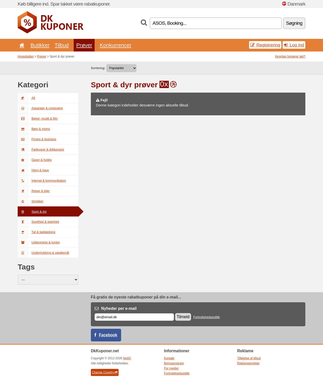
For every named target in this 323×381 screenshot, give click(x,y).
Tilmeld (183, 317)
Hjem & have (33, 170)
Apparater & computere (40, 108)
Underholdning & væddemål (43, 253)
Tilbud (62, 45)
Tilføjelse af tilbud (249, 358)
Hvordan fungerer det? (290, 56)
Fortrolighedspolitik (206, 317)
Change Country (105, 372)
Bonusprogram (174, 363)
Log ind (294, 44)
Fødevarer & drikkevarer (41, 150)
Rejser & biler (34, 191)
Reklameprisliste (248, 363)
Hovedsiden (26, 56)
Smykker (30, 201)
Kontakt (169, 358)
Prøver (84, 45)
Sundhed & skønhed (38, 222)
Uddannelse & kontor (39, 242)
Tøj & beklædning (36, 232)
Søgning (294, 23)
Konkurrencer (115, 45)
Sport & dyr (32, 212)
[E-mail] (134, 317)
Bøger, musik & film (38, 119)
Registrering (265, 44)
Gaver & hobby (35, 160)
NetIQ (127, 358)
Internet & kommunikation (42, 181)
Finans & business (37, 139)
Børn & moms (34, 129)
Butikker (40, 45)
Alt (26, 98)
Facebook (108, 335)
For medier (171, 368)
